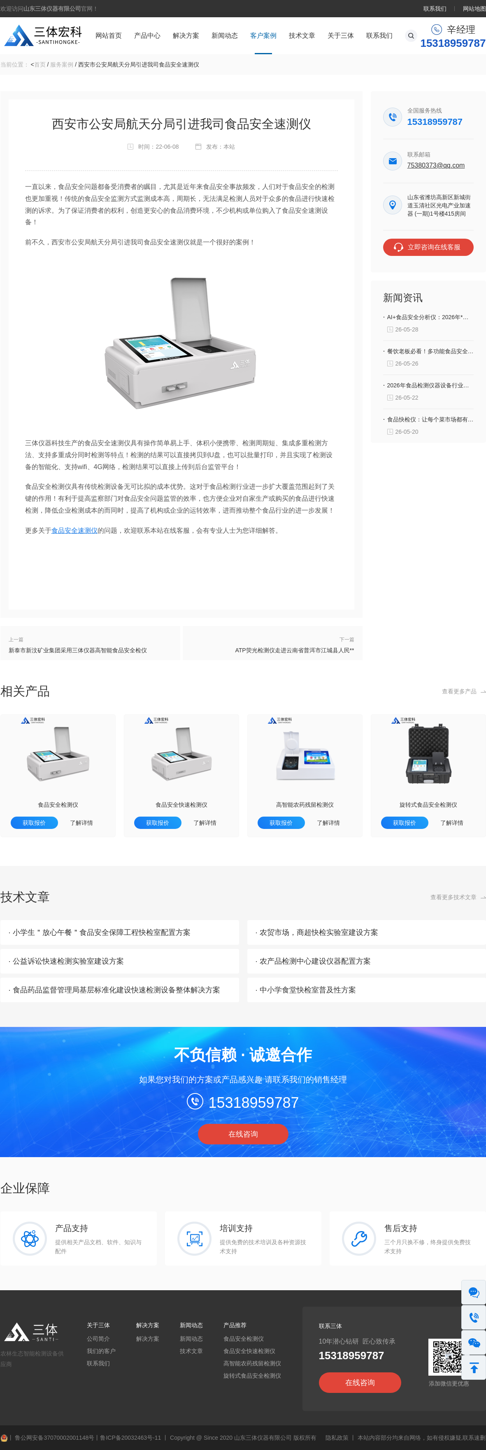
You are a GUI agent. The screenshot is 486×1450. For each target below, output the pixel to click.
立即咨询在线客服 (434, 247)
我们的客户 (101, 1351)
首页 (40, 64)
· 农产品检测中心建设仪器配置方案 (313, 961)
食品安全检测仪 (58, 804)
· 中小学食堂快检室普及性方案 (306, 990)
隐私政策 (337, 1437)
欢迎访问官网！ (49, 8)
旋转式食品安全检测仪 (428, 804)
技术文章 (302, 35)
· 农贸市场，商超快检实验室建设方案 (317, 932)
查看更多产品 (459, 691)
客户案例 (263, 35)
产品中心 (147, 35)
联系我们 (434, 8)
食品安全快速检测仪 (181, 804)
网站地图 (474, 8)
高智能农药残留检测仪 (305, 804)
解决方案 (186, 35)
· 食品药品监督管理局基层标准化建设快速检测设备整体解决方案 (114, 990)
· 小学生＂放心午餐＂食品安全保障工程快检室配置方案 (100, 932)
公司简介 (98, 1338)
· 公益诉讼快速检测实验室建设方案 (66, 961)
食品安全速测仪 (74, 530)
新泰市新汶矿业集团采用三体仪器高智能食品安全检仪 (78, 650)
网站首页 (108, 35)
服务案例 (61, 64)
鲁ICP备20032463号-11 (130, 1437)
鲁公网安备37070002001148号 (47, 1437)
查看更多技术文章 (453, 897)
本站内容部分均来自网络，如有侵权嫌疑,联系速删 (422, 1437)
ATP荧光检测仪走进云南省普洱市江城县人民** (294, 650)
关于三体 (341, 35)
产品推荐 (234, 1325)
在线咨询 (243, 1134)
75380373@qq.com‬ (436, 165)
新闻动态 (225, 35)
